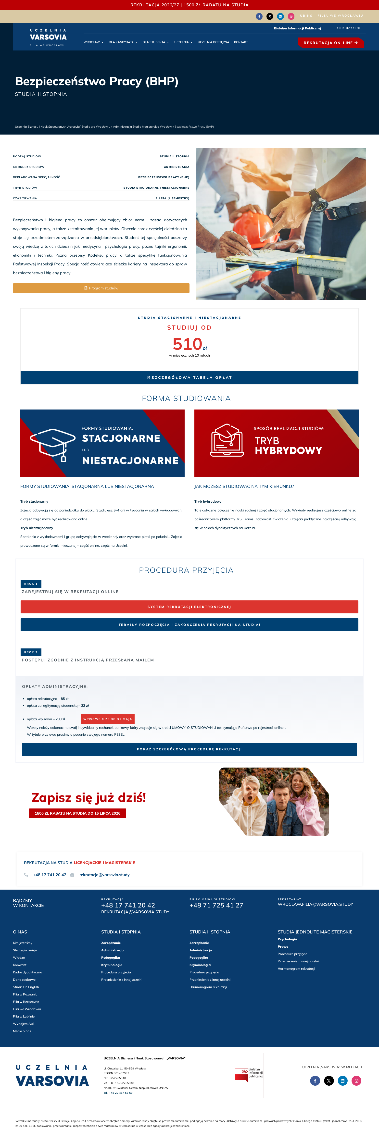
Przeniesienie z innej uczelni (121, 979)
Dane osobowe (24, 979)
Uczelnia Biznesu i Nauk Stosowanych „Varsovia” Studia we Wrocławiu (62, 126)
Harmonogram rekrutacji (208, 986)
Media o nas (22, 1030)
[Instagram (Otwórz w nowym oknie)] (291, 16)
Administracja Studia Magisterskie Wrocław (142, 126)
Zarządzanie (111, 942)
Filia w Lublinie (24, 1015)
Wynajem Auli (23, 1023)
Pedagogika (110, 956)
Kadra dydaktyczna (27, 971)
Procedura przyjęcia (116, 971)
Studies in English (26, 986)
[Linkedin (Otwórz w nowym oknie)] (282, 16)
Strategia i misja (25, 949)
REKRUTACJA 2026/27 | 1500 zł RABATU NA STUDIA (189, 4)
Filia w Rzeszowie (26, 1001)
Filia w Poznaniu (25, 993)
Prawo (283, 945)
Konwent (19, 964)
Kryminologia (111, 964)
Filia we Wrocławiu (27, 1008)
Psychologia (287, 938)
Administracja (112, 949)
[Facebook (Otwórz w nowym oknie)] (262, 16)
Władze (19, 956)
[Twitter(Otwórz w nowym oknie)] (272, 16)
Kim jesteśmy (22, 942)
